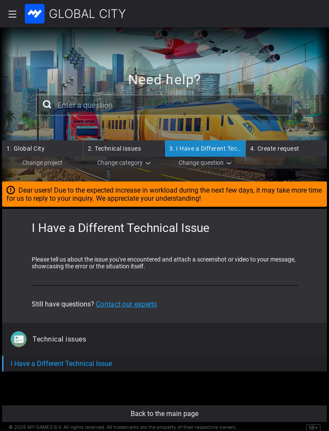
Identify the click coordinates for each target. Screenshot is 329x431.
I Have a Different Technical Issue (220, 148)
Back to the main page (164, 414)
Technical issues (114, 148)
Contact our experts (126, 304)
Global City (25, 148)
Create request (274, 148)
